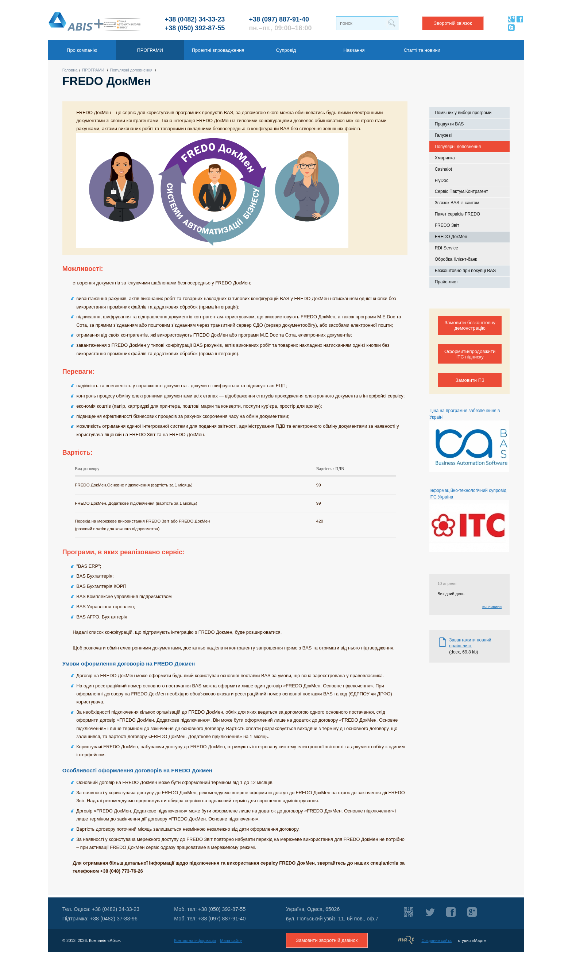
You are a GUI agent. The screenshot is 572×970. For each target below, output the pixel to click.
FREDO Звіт (447, 225)
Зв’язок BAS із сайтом (457, 202)
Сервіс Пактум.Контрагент (461, 191)
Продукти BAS (449, 124)
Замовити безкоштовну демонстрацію (469, 325)
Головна (70, 70)
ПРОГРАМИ (93, 70)
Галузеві (443, 135)
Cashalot (443, 169)
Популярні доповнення (131, 70)
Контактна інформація (195, 940)
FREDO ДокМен (451, 236)
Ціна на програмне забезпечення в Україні (469, 440)
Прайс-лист (446, 281)
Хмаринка (445, 157)
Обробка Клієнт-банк (456, 259)
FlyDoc (441, 180)
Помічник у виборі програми (463, 112)
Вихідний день (450, 593)
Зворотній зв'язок (453, 23)
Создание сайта (436, 940)
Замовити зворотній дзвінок (327, 940)
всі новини (492, 606)
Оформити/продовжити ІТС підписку (469, 354)
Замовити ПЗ (470, 380)
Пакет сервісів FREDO (457, 214)
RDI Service (446, 248)
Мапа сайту (231, 940)
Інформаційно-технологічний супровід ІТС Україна (469, 520)
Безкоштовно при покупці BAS (465, 270)
